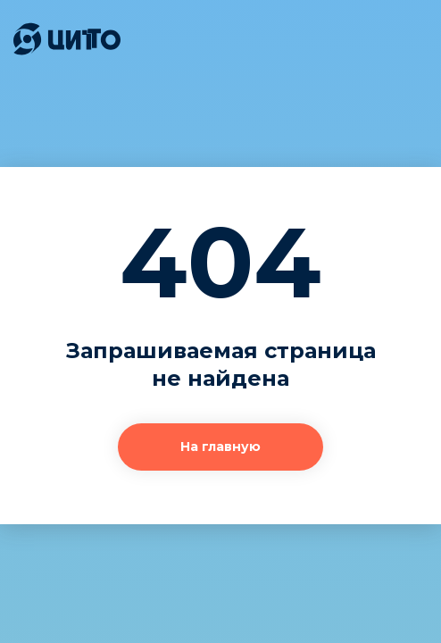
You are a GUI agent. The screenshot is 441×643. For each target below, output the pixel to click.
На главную (220, 446)
